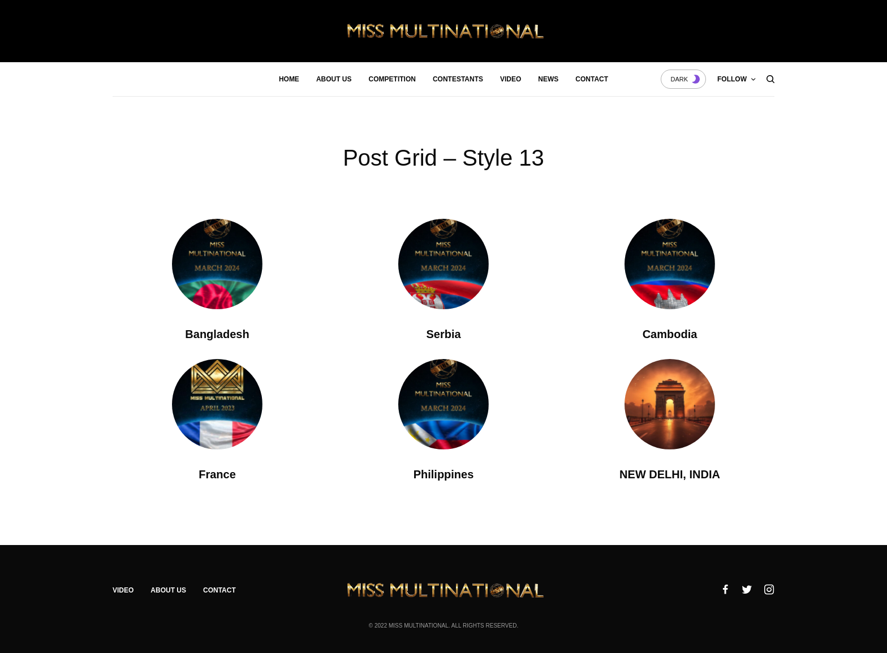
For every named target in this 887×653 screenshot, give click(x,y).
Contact (219, 590)
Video (123, 590)
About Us (168, 590)
